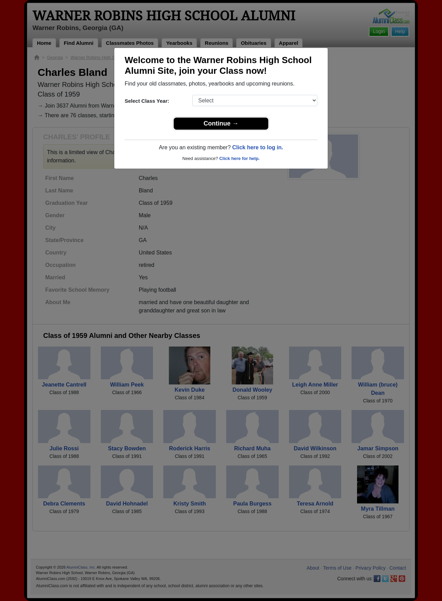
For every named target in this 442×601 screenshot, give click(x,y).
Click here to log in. (257, 147)
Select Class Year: (147, 101)
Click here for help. (239, 158)
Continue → (221, 123)
